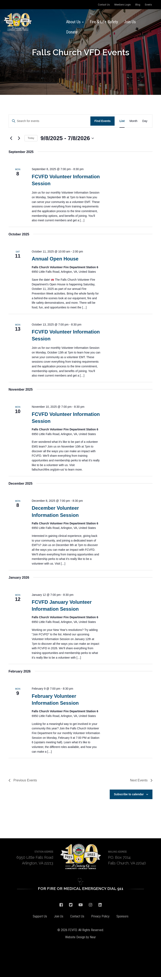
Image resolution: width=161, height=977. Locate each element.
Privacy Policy (100, 916)
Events (148, 4)
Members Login (122, 4)
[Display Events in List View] (122, 121)
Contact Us (104, 4)
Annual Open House (55, 258)
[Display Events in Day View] (144, 121)
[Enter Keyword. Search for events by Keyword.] (49, 121)
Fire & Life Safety (104, 21)
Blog (137, 4)
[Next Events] (18, 138)
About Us (75, 21)
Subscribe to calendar (129, 794)
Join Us (130, 21)
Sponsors (122, 916)
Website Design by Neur (80, 937)
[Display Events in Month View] (133, 121)
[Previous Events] (11, 138)
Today (31, 138)
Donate (72, 32)
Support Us (40, 916)
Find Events (102, 121)
